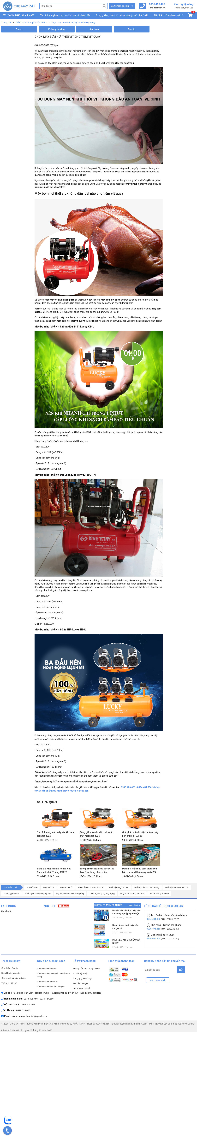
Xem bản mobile (157, 980)
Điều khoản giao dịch (11, 973)
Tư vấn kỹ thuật (80, 973)
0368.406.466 (154, 938)
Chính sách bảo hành (47, 968)
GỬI (181, 970)
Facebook (6, 911)
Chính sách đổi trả (81, 988)
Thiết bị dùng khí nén (118, 887)
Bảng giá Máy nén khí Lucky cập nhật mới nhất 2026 (122, 15)
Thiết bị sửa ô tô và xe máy (146, 887)
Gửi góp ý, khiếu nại (82, 978)
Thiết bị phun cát (11, 893)
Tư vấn (131, 29)
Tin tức (19, 29)
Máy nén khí (48, 887)
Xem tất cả (134, 905)
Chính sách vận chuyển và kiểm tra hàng (53, 975)
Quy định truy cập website (13, 978)
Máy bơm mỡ (66, 887)
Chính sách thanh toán (47, 981)
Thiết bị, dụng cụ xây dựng (102, 893)
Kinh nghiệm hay (56, 29)
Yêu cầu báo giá (80, 983)
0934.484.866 (154, 919)
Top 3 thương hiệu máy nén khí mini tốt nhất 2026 (65, 15)
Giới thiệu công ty (9, 968)
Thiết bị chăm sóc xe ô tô (176, 887)
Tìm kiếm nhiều (11, 887)
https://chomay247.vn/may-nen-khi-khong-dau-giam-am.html (71, 781)
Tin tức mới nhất (110, 905)
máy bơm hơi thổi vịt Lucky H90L (72, 735)
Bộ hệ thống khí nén (159, 893)
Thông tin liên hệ (9, 983)
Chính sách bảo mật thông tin (51, 986)
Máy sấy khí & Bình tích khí (90, 887)
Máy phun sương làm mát (132, 893)
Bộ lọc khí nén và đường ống (70, 893)
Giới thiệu (94, 29)
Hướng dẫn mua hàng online (86, 968)
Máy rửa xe (32, 887)
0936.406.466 (154, 928)
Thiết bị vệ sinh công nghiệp (38, 893)
